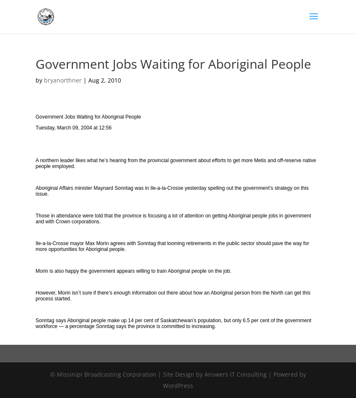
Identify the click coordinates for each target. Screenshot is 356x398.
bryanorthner (63, 80)
